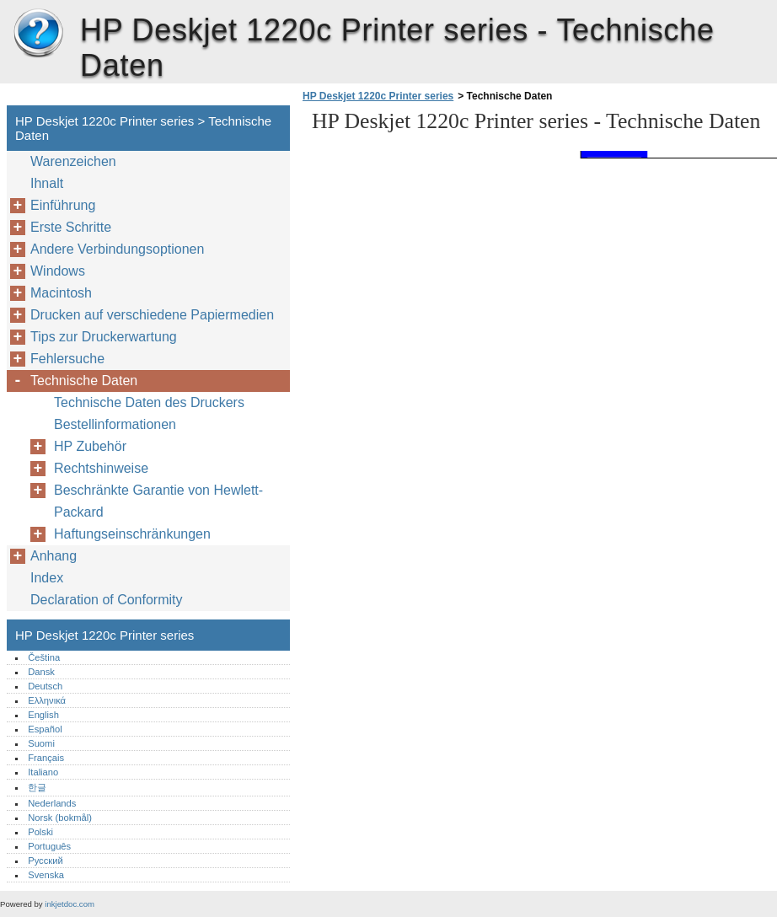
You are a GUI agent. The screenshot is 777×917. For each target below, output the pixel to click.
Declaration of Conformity (106, 600)
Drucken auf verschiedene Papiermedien (152, 315)
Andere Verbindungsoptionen (117, 249)
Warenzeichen (73, 161)
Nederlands (52, 803)
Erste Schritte (70, 227)
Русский (45, 860)
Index (46, 578)
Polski (40, 832)
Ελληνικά (47, 700)
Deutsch (45, 686)
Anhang (53, 556)
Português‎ (49, 846)
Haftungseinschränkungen (132, 534)
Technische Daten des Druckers (149, 402)
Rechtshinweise (101, 468)
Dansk (41, 672)
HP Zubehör (90, 446)
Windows (57, 271)
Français (46, 758)
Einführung (62, 205)
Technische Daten (83, 380)
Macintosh (61, 293)
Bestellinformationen (115, 424)
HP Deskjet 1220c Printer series (38, 33)
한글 (37, 787)
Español (45, 729)
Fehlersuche (67, 358)
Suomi (41, 743)
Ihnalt (46, 183)
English (43, 715)
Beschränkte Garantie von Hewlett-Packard (158, 501)
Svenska (46, 875)
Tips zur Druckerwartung (103, 337)
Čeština (44, 657)
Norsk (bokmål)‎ (60, 817)
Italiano (43, 772)
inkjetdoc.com (69, 904)
